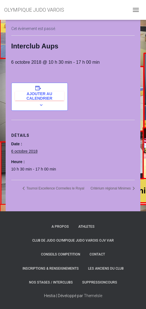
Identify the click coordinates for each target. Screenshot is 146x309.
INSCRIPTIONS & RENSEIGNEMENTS (51, 268)
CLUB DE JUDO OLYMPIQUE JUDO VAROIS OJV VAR (73, 240)
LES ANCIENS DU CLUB (106, 268)
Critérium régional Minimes (111, 188)
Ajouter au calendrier (40, 96)
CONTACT (97, 254)
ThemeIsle (93, 295)
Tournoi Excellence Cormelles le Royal (55, 188)
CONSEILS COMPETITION (60, 254)
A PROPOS (60, 227)
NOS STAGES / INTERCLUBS (51, 282)
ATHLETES (86, 227)
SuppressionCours (99, 282)
